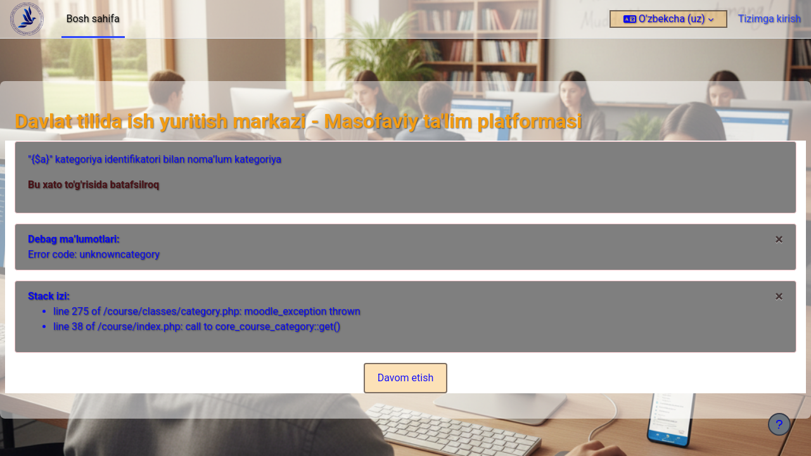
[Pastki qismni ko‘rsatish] (779, 424)
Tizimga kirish (769, 19)
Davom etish (406, 378)
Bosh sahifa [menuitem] (93, 19)
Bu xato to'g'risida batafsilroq (123, 185)
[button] (668, 19)
